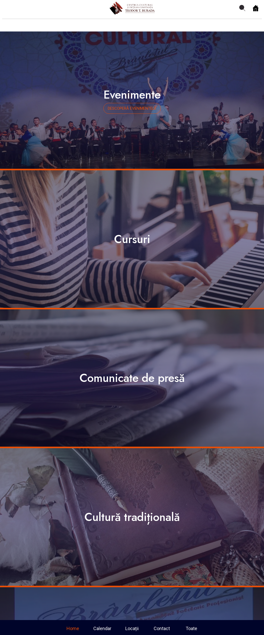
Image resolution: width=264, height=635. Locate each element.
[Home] (256, 8)
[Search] (242, 8)
